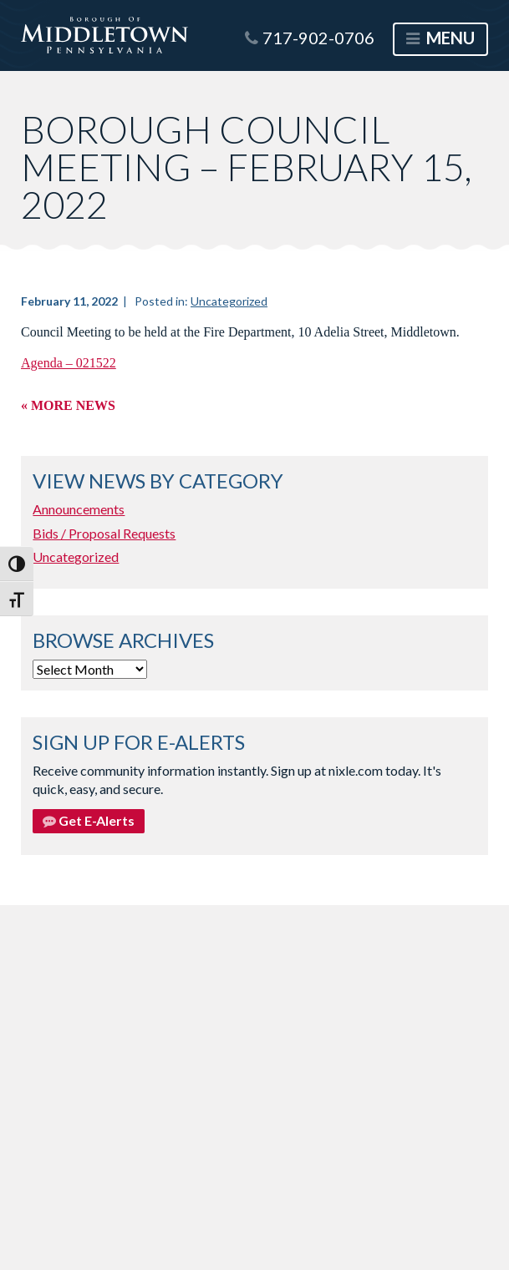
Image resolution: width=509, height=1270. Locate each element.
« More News (68, 405)
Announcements (79, 509)
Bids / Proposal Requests (104, 533)
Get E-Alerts (89, 820)
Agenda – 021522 (68, 363)
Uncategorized (229, 301)
